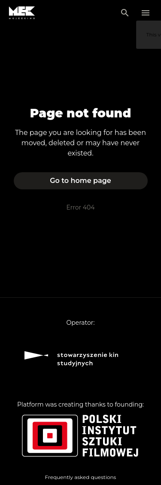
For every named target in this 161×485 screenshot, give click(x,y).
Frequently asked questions (80, 477)
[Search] (125, 12)
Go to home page (80, 181)
